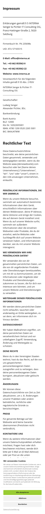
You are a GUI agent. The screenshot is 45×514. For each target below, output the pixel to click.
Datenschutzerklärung (11, 509)
